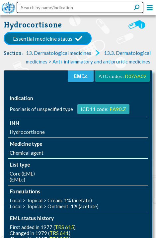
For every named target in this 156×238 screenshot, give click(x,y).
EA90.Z (118, 109)
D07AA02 (135, 76)
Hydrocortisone (33, 25)
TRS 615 (64, 227)
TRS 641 (59, 233)
